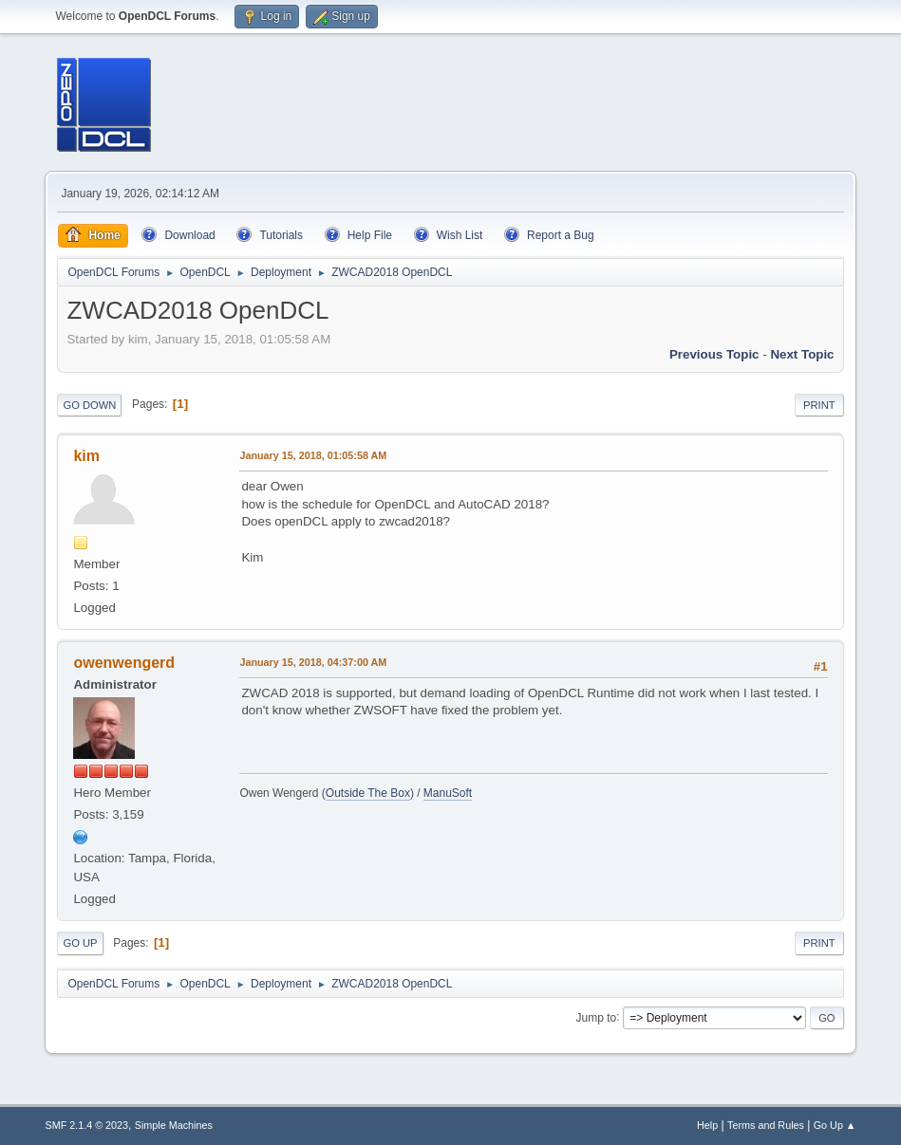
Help (707, 1125)
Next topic (802, 354)
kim (86, 456)
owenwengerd (124, 663)
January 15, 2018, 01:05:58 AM (312, 455)
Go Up (80, 943)
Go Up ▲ (835, 1125)
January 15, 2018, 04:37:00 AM (312, 662)
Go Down (89, 405)
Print (819, 405)
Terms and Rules (765, 1125)
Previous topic (714, 354)
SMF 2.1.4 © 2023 (86, 1125)
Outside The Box (368, 793)
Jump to (596, 1017)
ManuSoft (447, 793)
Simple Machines (174, 1125)
